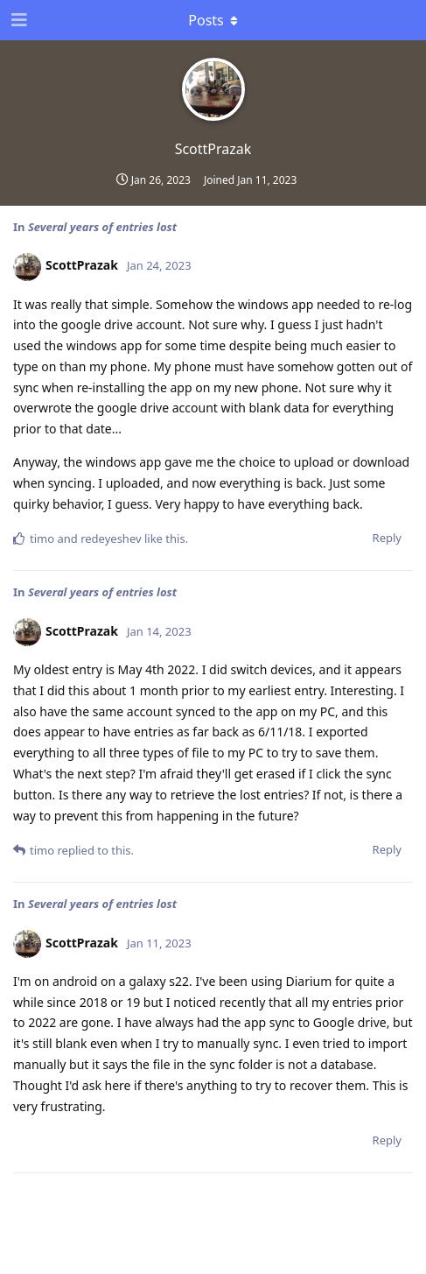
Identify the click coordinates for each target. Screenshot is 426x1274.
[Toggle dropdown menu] (213, 20)
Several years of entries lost (102, 227)
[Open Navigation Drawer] (17, 20)
